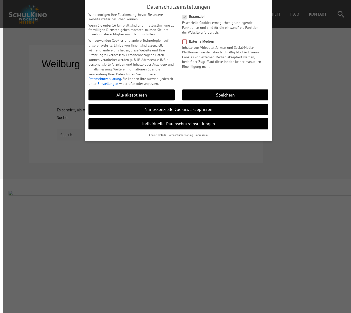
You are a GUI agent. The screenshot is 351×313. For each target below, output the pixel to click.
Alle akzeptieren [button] (129, 92)
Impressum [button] (198, 132)
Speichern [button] (222, 92)
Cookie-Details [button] (154, 132)
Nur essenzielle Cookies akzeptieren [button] (175, 106)
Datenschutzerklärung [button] (177, 132)
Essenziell (192, 14)
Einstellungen (105, 80)
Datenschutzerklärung (102, 76)
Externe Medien (196, 38)
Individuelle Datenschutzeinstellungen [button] (175, 121)
